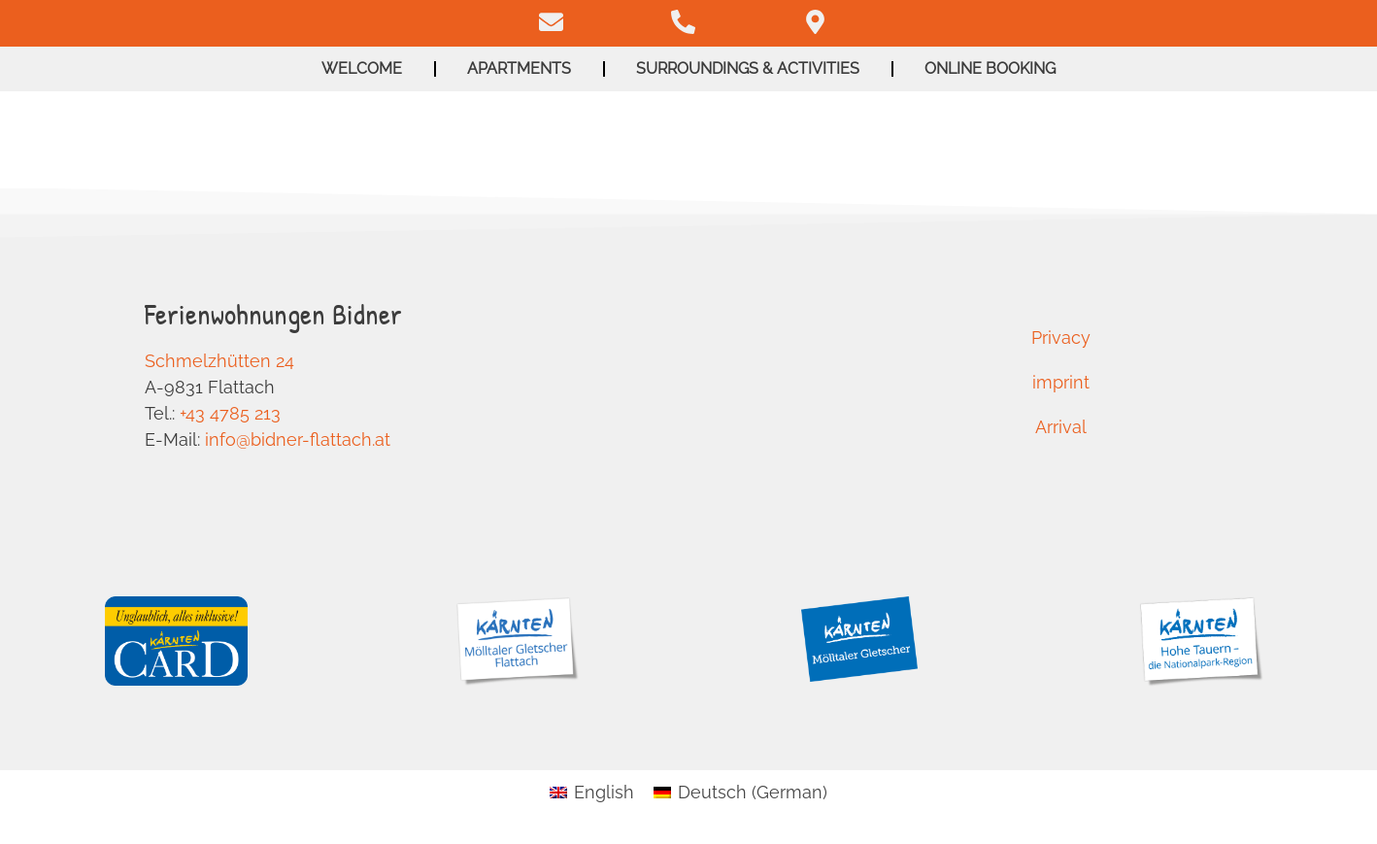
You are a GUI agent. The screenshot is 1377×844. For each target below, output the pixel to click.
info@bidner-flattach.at (297, 439)
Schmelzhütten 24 (219, 361)
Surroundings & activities (747, 68)
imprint (1061, 382)
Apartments (519, 68)
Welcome (361, 68)
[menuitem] (592, 792)
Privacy (1061, 337)
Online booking (990, 68)
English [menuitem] (604, 792)
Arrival (1061, 427)
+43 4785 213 (230, 413)
